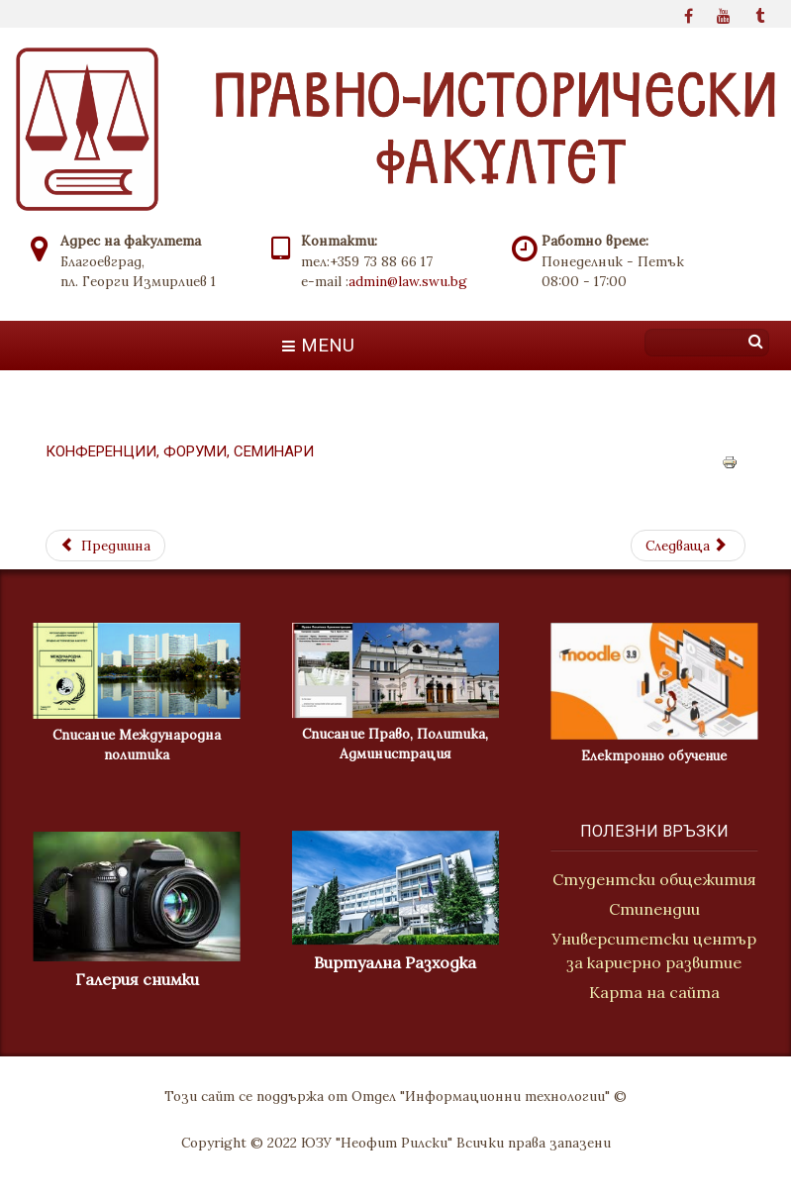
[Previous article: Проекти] (105, 545)
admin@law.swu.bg (407, 281)
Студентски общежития (656, 879)
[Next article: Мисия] (688, 545)
